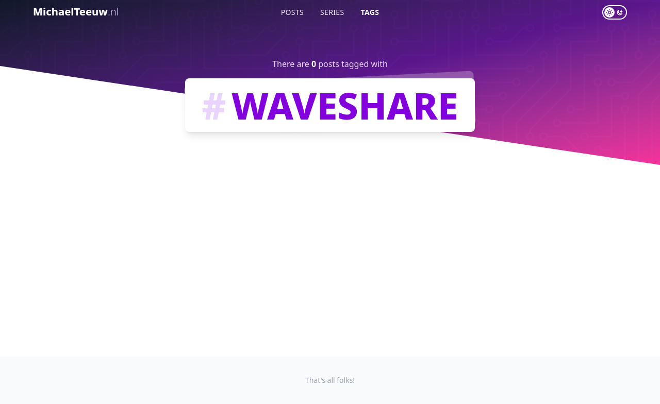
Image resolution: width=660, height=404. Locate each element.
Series (332, 12)
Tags (370, 12)
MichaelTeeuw (76, 12)
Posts (292, 12)
